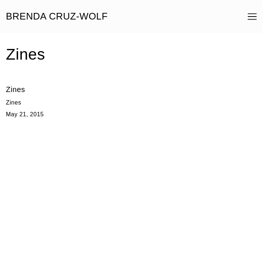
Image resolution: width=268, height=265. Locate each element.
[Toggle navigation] (252, 16)
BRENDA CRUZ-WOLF (57, 16)
